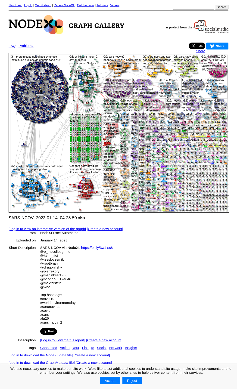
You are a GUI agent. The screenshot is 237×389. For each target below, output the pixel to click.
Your (75, 348)
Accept (110, 381)
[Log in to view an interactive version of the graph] (47, 229)
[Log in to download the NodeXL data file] (41, 355)
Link (85, 348)
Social (101, 348)
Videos (114, 5)
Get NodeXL (43, 5)
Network (115, 348)
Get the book (85, 5)
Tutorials (102, 5)
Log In (28, 5)
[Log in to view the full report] (62, 340)
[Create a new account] (105, 229)
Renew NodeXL (64, 5)
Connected (48, 348)
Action (64, 348)
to (92, 348)
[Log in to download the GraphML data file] (42, 362)
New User (15, 5)
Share (200, 51)
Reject (132, 381)
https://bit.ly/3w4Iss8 (97, 248)
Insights (131, 348)
